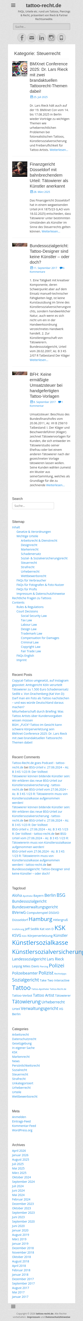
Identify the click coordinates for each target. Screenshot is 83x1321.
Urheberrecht (30, 571)
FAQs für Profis (27, 589)
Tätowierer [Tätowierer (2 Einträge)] (63, 995)
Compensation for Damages (40, 638)
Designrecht (29, 545)
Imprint (22, 660)
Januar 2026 (20, 1155)
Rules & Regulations (30, 607)
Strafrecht (28, 567)
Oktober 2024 (21, 1177)
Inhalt (16, 527)
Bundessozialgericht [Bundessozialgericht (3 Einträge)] (29, 901)
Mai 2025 (18, 1168)
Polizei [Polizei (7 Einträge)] (56, 965)
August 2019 (20, 1235)
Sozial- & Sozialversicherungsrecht (44, 558)
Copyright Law (31, 647)
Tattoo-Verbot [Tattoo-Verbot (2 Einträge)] (22, 995)
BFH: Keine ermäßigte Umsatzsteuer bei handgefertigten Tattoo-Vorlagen (46, 385)
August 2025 (20, 1159)
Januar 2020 (20, 1230)
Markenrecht (30, 549)
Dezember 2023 (23, 1204)
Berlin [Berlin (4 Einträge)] (50, 895)
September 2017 (23, 1283)
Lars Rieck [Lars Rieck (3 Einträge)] (55, 958)
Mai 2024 (18, 1195)
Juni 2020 (18, 1226)
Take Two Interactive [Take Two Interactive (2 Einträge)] (55, 980)
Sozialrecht (19, 1070)
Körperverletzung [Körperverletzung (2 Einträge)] (40, 935)
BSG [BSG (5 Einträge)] (61, 895)
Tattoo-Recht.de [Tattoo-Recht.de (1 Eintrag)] (58, 989)
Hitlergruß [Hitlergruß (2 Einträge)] (60, 920)
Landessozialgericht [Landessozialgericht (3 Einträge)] (29, 958)
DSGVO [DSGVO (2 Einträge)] (54, 912)
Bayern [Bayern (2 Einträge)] (38, 895)
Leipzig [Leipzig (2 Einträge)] (17, 966)
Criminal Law (30, 642)
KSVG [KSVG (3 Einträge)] (16, 935)
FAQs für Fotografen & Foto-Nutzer (40, 585)
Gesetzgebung (22, 1043)
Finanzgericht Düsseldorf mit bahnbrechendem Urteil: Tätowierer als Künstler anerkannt (49, 175)
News (16, 1061)
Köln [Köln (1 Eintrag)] (24, 935)
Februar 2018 (21, 1270)
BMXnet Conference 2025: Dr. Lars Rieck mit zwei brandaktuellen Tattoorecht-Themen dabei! (39, 738)
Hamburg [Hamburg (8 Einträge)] (40, 919)
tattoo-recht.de (43, 5)
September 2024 (23, 1182)
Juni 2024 (18, 1190)
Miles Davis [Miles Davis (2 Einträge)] (31, 966)
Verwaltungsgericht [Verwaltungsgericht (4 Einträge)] (39, 1008)
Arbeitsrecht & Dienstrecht (39, 540)
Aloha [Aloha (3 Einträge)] (17, 895)
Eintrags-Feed (21, 1121)
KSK (14, 1052)
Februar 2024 (21, 1199)
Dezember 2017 (23, 1279)
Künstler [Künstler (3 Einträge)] (60, 935)
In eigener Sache (23, 1048)
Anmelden (19, 1117)
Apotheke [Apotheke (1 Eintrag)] (28, 895)
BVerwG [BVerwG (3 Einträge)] (19, 912)
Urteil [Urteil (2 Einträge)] (16, 1009)
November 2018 (23, 1252)
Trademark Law (31, 633)
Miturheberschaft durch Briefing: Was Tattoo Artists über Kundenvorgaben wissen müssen (37, 715)
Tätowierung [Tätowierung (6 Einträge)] (26, 1001)
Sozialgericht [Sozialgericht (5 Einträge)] (25, 980)
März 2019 (19, 1239)
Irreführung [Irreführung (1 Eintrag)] (18, 929)
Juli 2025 (18, 1164)
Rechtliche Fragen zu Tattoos (31, 598)
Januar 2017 (20, 1297)
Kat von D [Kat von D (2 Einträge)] (47, 929)
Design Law (29, 629)
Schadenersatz (31, 554)
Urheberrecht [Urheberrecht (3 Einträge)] (53, 1001)
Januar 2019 (20, 1244)
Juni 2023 (18, 1217)
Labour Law (29, 625)
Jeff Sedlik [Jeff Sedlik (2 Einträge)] (32, 929)
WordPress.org (22, 1130)
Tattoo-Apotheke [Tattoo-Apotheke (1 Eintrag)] (40, 989)
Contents (18, 602)
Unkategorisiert (22, 1083)
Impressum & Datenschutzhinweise (41, 594)
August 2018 (20, 1261)
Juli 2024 (18, 1186)
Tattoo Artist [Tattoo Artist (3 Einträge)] (43, 995)
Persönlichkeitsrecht (26, 1065)
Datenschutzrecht (24, 1039)
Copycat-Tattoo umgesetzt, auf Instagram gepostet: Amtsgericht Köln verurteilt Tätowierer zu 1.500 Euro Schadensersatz (40, 684)
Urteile (16, 1092)
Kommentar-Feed (24, 1126)
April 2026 (19, 1151)
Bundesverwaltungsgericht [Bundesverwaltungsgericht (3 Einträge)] (35, 906)
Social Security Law (34, 616)
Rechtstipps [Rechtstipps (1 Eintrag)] (60, 973)
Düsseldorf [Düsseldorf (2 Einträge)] (20, 920)
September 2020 (23, 1221)
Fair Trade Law (31, 651)
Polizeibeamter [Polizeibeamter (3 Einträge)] (25, 973)
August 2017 (20, 1288)
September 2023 (23, 1213)
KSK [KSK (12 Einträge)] (59, 928)
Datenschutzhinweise (57, 1316)
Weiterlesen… (59, 150)
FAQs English (25, 656)
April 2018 (19, 1266)
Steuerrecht (29, 563)
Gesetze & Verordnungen (34, 532)
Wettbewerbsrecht (33, 576)
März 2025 (19, 1173)
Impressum (33, 1316)
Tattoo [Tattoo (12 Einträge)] (21, 987)
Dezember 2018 (23, 1248)
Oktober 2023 (21, 1208)
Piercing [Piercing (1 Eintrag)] (44, 966)
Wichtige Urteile (27, 536)
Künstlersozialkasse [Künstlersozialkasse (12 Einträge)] (40, 942)
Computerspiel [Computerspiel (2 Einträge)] (37, 912)
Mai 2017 (18, 1292)
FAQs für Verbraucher (31, 580)
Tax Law (26, 620)
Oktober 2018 (21, 1257)
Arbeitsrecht (20, 1034)
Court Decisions (27, 611)
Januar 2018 (20, 1275)
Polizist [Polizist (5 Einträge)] (46, 973)
